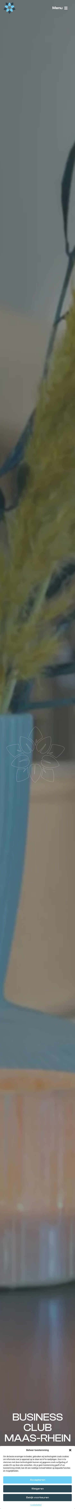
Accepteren (37, 1480)
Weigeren (37, 1488)
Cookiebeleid (35, 1505)
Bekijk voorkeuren (37, 1497)
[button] (70, 1450)
